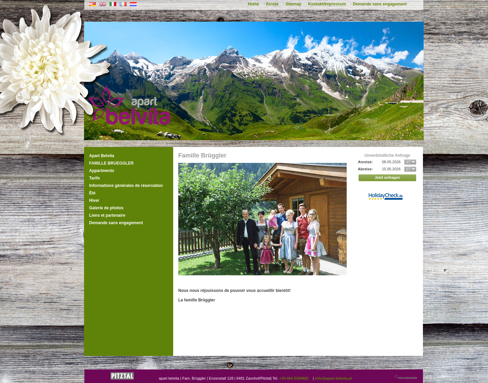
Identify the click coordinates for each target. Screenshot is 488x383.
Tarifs (94, 178)
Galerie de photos (106, 208)
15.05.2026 (391, 169)
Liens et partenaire (107, 215)
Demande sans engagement (380, 4)
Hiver (94, 200)
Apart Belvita (101, 155)
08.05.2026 (391, 162)
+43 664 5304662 (293, 378)
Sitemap (294, 4)
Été (92, 193)
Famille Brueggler (111, 163)
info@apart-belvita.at (333, 378)
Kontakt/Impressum (327, 4)
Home (253, 4)
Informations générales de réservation (126, 185)
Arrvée (272, 4)
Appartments (101, 170)
